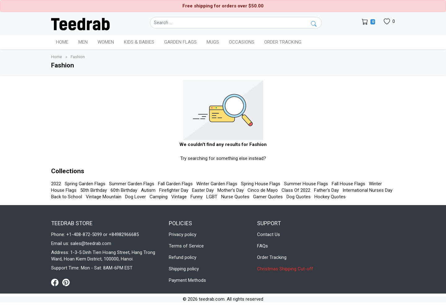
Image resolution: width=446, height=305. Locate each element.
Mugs (213, 42)
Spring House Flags (260, 184)
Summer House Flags (306, 184)
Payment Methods (187, 280)
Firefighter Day (173, 190)
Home (62, 42)
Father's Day (326, 190)
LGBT (211, 197)
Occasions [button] (241, 42)
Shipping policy (184, 269)
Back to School (66, 197)
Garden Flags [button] (180, 42)
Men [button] (83, 42)
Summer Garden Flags (131, 184)
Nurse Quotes (235, 197)
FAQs (262, 246)
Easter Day (203, 190)
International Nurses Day (367, 190)
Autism (148, 190)
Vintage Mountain (103, 197)
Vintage (179, 197)
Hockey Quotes (330, 197)
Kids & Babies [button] (139, 42)
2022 (56, 184)
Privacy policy (182, 234)
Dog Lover (135, 197)
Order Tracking (282, 42)
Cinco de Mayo (262, 190)
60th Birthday (124, 190)
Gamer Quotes (268, 197)
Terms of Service (186, 246)
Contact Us (268, 234)
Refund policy (182, 257)
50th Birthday (93, 190)
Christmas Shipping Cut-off (285, 269)
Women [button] (106, 42)
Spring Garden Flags (85, 184)
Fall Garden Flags (175, 184)
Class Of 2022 (296, 190)
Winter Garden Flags (216, 184)
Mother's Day (230, 190)
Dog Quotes (298, 197)
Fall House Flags (348, 184)
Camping (159, 197)
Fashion (78, 56)
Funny (196, 197)
